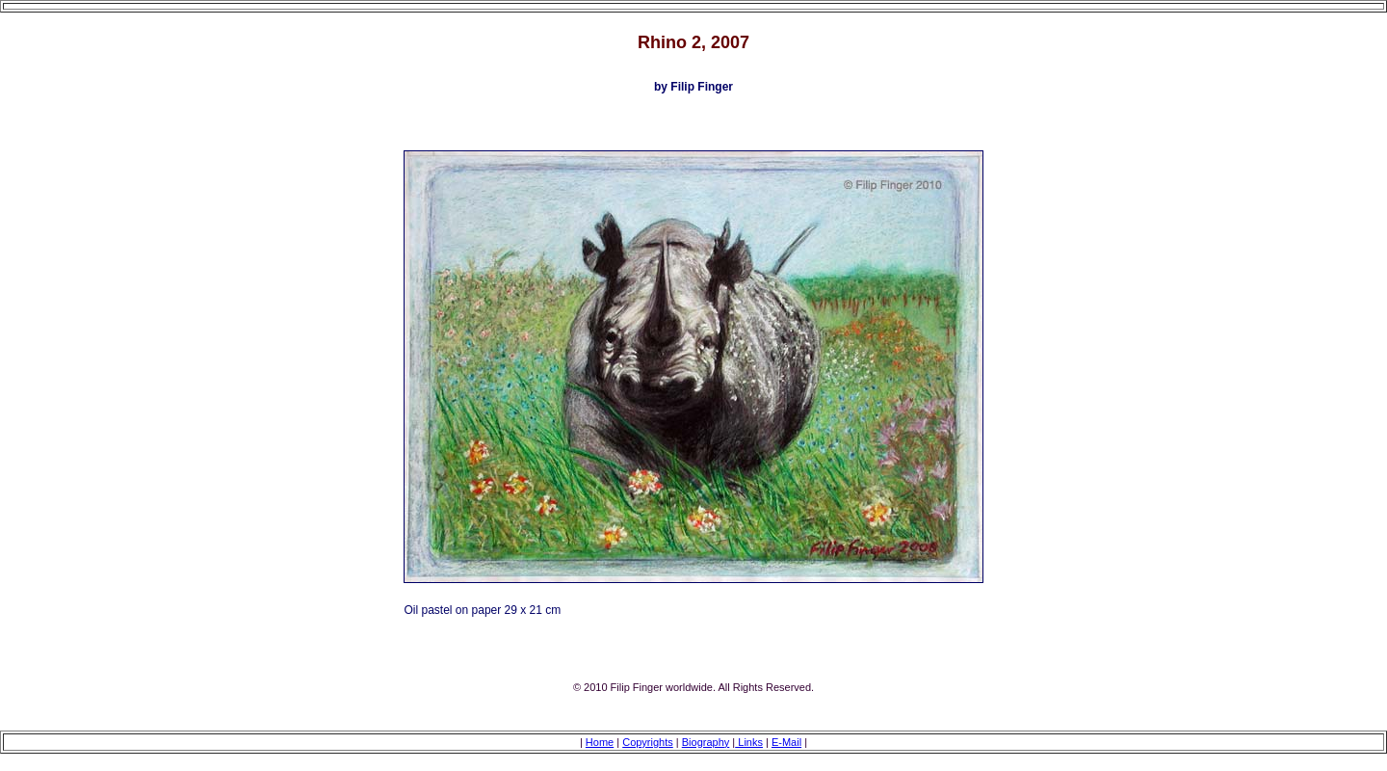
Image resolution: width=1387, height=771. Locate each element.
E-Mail (786, 742)
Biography (706, 742)
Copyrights (647, 742)
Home (600, 742)
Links (749, 742)
